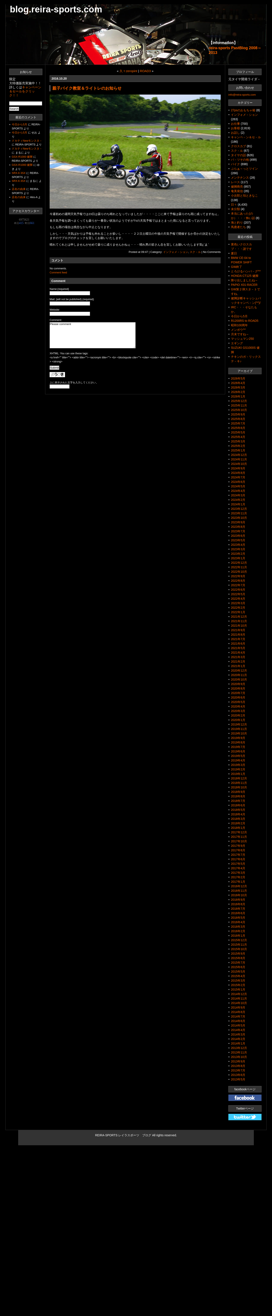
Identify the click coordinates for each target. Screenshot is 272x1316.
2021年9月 (238, 630)
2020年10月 (239, 679)
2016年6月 (238, 913)
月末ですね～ (240, 334)
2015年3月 (238, 980)
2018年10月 (239, 787)
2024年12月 (239, 455)
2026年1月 (238, 396)
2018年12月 (239, 778)
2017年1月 (238, 881)
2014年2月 (238, 1039)
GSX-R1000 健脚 (22, 156)
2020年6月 (238, 697)
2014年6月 (238, 1021)
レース (235, 182)
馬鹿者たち (238, 227)
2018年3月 (238, 818)
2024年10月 (239, 464)
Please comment (93, 335)
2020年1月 (238, 720)
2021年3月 (238, 657)
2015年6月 (238, 967)
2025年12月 (239, 401)
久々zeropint (128, 71)
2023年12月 (239, 508)
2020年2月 (238, 715)
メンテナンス (240, 177)
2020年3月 (238, 711)
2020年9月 (238, 684)
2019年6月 (238, 751)
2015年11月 (239, 944)
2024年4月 (238, 491)
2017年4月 (238, 868)
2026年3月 (238, 387)
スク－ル (195, 252)
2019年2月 (238, 769)
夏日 (234, 253)
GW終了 (236, 267)
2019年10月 (239, 733)
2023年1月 (238, 558)
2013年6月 (238, 1075)
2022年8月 (238, 580)
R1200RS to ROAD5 (244, 320)
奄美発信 (237, 191)
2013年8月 (238, 1066)
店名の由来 (19, 189)
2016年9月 (238, 899)
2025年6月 (238, 428)
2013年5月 (238, 1079)
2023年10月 (239, 517)
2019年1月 (238, 774)
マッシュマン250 (242, 338)
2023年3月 (238, 549)
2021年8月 (238, 634)
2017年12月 (239, 832)
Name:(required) (59, 289)
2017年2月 (238, 877)
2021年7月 (238, 639)
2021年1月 (238, 666)
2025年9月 (238, 414)
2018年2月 (238, 823)
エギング (237, 343)
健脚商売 (237, 186)
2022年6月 (238, 589)
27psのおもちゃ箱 (243, 110)
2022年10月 (239, 571)
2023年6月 (238, 535)
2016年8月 (238, 904)
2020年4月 (238, 706)
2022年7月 (238, 585)
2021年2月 (238, 661)
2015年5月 (238, 971)
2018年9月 (238, 792)
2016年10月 (239, 895)
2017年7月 (238, 854)
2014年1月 (238, 1043)
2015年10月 (239, 949)
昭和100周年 (239, 325)
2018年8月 (238, 796)
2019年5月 (238, 756)
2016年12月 (239, 886)
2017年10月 (239, 841)
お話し (235, 132)
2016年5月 (238, 917)
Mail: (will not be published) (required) (72, 299)
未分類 (235, 209)
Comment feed (58, 272)
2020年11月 (239, 675)
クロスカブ (238, 146)
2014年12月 (239, 994)
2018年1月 (238, 827)
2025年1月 (238, 450)
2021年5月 (238, 648)
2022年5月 (238, 594)
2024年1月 (238, 504)
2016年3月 (238, 926)
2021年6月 (238, 643)
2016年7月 (238, 908)
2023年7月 (238, 531)
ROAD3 (145, 71)
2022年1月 (238, 612)
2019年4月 (238, 760)
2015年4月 (238, 976)
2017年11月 (239, 836)
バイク (235, 164)
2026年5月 (238, 378)
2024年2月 (238, 499)
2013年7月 (238, 1070)
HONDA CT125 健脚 (244, 275)
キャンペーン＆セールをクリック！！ (25, 91)
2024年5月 (238, 486)
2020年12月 (239, 670)
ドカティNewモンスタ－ (27, 140)
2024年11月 (239, 459)
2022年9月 (238, 576)
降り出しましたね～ (244, 280)
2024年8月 (238, 473)
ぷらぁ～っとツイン (244, 168)
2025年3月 (238, 441)
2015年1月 (238, 989)
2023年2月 (238, 553)
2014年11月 (239, 998)
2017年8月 (238, 850)
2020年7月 (238, 693)
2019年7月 (238, 747)
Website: (55, 309)
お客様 (235, 128)
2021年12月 (239, 616)
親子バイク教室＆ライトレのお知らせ (86, 88)
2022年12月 (239, 562)
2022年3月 (238, 603)
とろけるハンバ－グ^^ (246, 271)
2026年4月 (238, 383)
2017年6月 (238, 859)
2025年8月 (238, 419)
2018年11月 (239, 783)
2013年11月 (239, 1052)
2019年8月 (238, 742)
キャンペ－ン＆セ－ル (246, 137)
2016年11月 (239, 890)
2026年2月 (238, 392)
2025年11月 (239, 405)
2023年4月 (238, 544)
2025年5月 (238, 432)
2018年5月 (238, 810)
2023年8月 (238, 526)
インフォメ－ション (175, 252)
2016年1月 (238, 935)
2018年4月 (238, 814)
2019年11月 (239, 729)
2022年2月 (238, 607)
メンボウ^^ (238, 329)
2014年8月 (238, 1012)
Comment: (56, 320)
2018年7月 (238, 801)
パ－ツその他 (240, 159)
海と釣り (237, 222)
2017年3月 (238, 872)
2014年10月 (239, 1003)
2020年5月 (238, 702)
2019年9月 (238, 738)
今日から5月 (19, 124)
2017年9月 (238, 845)
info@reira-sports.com (242, 94)
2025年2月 (238, 446)
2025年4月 (238, 437)
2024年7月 (238, 477)
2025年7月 (238, 423)
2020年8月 (238, 688)
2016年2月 (238, 931)
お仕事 (235, 123)
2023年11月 (239, 513)
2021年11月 (239, 621)
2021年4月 (238, 652)
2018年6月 (238, 805)
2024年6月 (238, 482)
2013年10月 (239, 1057)
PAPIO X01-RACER (244, 284)
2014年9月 (238, 1007)
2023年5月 (238, 540)
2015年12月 (239, 940)
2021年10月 (239, 625)
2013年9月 (238, 1061)
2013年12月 (239, 1048)
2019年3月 (238, 765)
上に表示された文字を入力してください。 (74, 382)
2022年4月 (238, 598)
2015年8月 (238, 958)
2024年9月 (238, 468)
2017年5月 (238, 863)
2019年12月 (239, 724)
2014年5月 (238, 1025)
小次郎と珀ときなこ (244, 195)
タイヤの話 (238, 155)
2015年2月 (238, 985)
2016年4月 (238, 922)
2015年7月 (238, 962)
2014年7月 (238, 1016)
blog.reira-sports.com (56, 9)
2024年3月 (238, 495)
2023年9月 (238, 522)
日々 (234, 204)
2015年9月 (238, 953)
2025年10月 (239, 410)
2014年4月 (238, 1030)
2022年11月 (239, 567)
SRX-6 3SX (18, 173)
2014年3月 (238, 1034)
